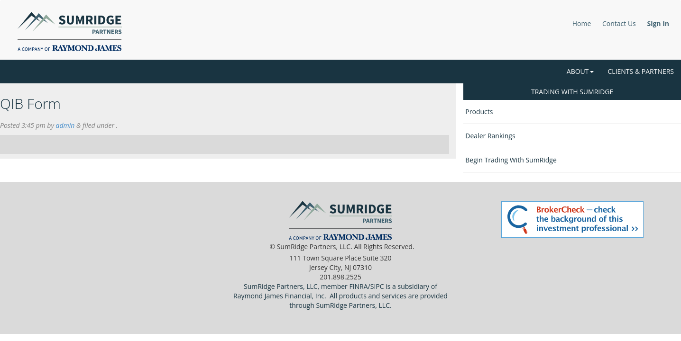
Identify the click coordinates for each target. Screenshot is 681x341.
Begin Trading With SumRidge (511, 159)
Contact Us (619, 23)
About (580, 71)
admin (65, 125)
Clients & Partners (641, 71)
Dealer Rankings (490, 135)
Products (479, 111)
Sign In (658, 23)
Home (581, 23)
